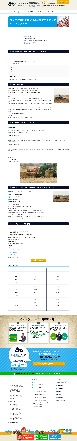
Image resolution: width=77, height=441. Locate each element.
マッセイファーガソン (17, 412)
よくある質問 (60, 385)
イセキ (19, 408)
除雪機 (18, 391)
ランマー (18, 394)
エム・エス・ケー (18, 413)
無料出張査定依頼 (38, 260)
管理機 (11, 396)
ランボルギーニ (19, 409)
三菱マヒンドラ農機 (13, 408)
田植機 (11, 386)
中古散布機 (12, 390)
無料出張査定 (12, 254)
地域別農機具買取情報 (38, 384)
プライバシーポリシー (62, 400)
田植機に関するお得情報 (38, 404)
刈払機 (22, 386)
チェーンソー (18, 389)
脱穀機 (17, 387)
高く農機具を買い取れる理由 (62, 381)
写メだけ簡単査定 (13, 252)
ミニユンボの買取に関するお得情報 (40, 391)
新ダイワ (16, 414)
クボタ (14, 403)
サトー (21, 410)
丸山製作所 (19, 417)
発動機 (14, 396)
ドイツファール (13, 410)
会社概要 (59, 391)
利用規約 (59, 394)
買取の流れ (40, 11)
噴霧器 (14, 398)
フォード (17, 410)
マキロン (16, 419)
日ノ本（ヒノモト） (13, 405)
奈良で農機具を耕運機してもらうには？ (31, 38)
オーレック (12, 414)
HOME (11, 379)
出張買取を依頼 (63, 2)
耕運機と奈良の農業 (28, 36)
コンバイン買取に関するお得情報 (40, 400)
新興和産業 (12, 419)
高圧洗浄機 (16, 390)
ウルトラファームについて (63, 11)
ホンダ (11, 403)
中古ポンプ (15, 391)
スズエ (11, 412)
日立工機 (16, 404)
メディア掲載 (60, 388)
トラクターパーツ (13, 394)
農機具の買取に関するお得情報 (39, 394)
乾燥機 (15, 389)
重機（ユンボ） (19, 385)
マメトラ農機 (12, 404)
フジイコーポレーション (14, 418)
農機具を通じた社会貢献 (61, 382)
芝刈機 (20, 387)
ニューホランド (13, 409)
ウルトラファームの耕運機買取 (30, 42)
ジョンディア (12, 413)
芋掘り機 (14, 387)
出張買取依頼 (60, 397)
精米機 (11, 391)
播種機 (11, 398)
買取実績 (31, 11)
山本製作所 (21, 418)
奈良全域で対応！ (28, 43)
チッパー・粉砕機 (19, 396)
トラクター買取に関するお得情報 (40, 397)
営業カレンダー (52, 3)
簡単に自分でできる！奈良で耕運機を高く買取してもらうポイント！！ (37, 40)
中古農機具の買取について (15, 422)
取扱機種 (12, 382)
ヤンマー (17, 403)
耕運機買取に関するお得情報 (39, 399)
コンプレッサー (13, 385)
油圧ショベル (12, 395)
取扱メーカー (22, 11)
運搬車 (11, 387)
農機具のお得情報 (50, 11)
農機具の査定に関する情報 (38, 396)
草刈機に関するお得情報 (38, 406)
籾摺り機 (11, 389)
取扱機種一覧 (12, 11)
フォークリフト (18, 395)
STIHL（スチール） (13, 417)
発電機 (20, 390)
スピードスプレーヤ (16, 386)
